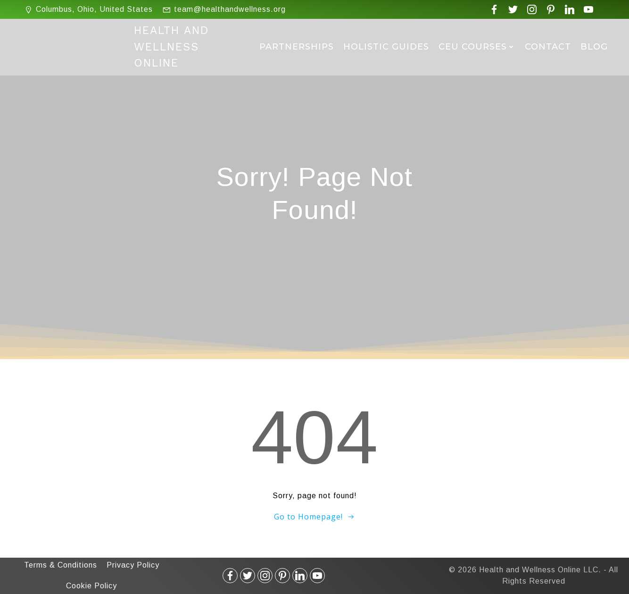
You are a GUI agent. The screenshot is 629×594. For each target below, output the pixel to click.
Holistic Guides (386, 47)
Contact (548, 47)
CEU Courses (477, 47)
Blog (594, 47)
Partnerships (296, 47)
